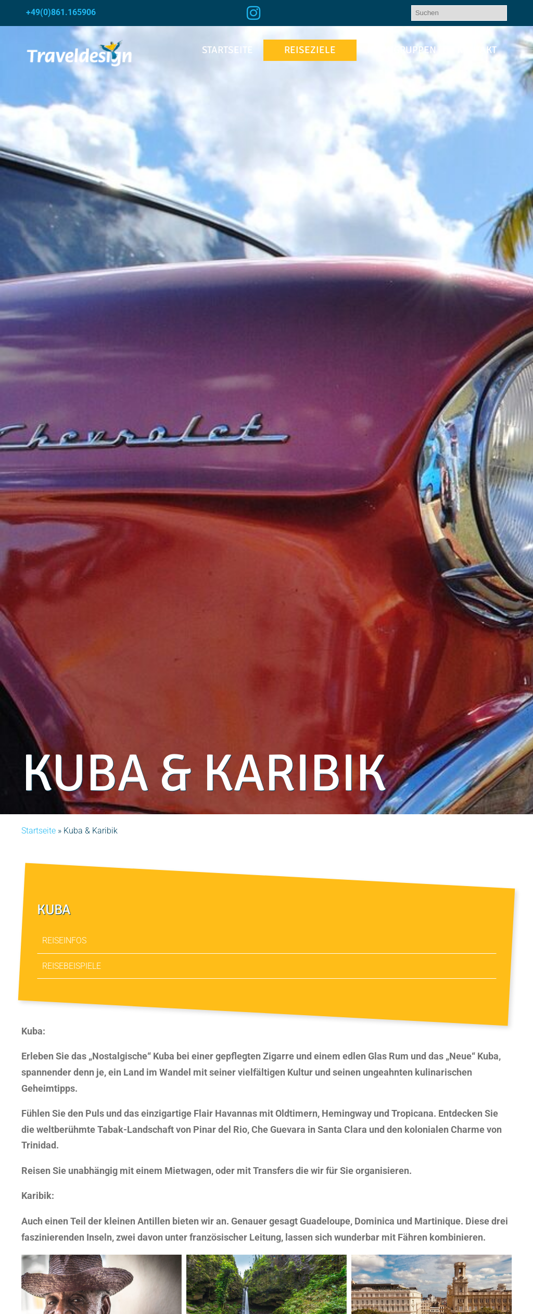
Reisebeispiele (71, 965)
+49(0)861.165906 (61, 12)
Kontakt (477, 50)
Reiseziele (310, 50)
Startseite (227, 50)
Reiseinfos (64, 940)
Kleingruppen (401, 50)
